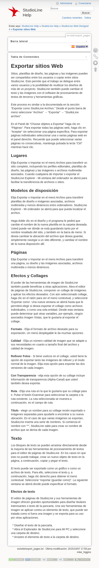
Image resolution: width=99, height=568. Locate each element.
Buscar (86, 12)
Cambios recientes (72, 17)
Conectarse (85, 3)
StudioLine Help (30, 26)
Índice (88, 17)
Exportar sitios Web (24, 29)
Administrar (66, 3)
